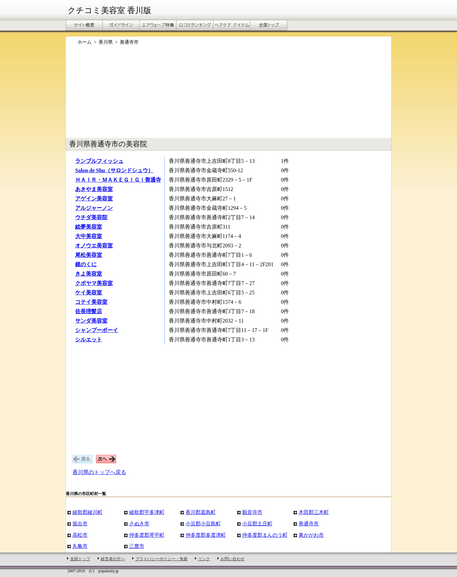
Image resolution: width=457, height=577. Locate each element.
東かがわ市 (311, 535)
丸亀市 (80, 546)
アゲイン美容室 (94, 198)
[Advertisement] (228, 95)
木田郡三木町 (314, 512)
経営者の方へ (113, 559)
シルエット (88, 339)
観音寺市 (252, 512)
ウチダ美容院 (91, 217)
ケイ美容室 (88, 292)
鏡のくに (86, 264)
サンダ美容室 (91, 321)
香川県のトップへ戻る (99, 472)
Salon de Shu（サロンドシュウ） (114, 170)
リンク (204, 559)
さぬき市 (139, 523)
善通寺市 (309, 523)
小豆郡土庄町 (257, 523)
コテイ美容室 (91, 302)
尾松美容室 (88, 255)
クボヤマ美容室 (94, 283)
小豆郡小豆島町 (203, 523)
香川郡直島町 (201, 512)
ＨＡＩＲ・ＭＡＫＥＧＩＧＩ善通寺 (118, 180)
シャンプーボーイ (96, 330)
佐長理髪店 (88, 311)
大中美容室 (88, 236)
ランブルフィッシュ (99, 161)
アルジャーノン (94, 208)
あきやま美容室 (94, 189)
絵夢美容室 (88, 227)
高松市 (80, 535)
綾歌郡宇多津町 (146, 512)
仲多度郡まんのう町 (265, 535)
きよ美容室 (88, 274)
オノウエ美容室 (94, 245)
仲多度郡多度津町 (206, 535)
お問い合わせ (232, 559)
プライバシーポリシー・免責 (161, 559)
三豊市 (136, 546)
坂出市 (80, 523)
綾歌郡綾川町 (87, 512)
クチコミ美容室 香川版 (109, 10)
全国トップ (80, 559)
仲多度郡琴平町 (146, 535)
